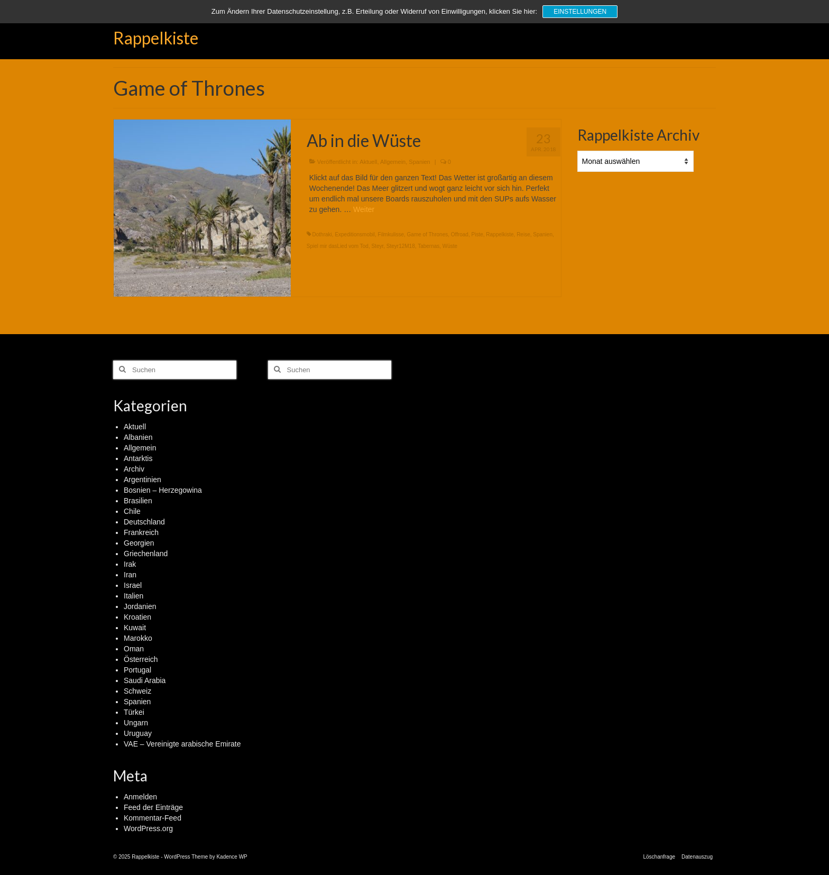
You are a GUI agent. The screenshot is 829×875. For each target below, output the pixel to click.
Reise (523, 234)
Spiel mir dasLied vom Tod (338, 246)
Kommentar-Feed (152, 818)
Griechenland (146, 553)
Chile (132, 511)
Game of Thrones (427, 234)
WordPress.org (148, 828)
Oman (134, 648)
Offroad (459, 234)
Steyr (377, 246)
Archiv (134, 469)
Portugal (137, 670)
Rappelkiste (155, 37)
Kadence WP (231, 857)
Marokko (138, 638)
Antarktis (138, 458)
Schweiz (137, 691)
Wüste (450, 246)
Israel (133, 585)
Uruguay (138, 733)
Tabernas (428, 246)
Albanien (138, 437)
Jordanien (140, 606)
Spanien (419, 162)
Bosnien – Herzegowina (163, 490)
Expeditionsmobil (355, 234)
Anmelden (140, 797)
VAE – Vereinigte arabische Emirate (182, 744)
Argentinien (142, 479)
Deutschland (144, 522)
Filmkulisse (391, 234)
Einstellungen (580, 11)
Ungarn (136, 723)
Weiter (363, 209)
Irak (130, 564)
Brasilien (138, 500)
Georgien (139, 543)
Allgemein (393, 162)
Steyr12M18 (400, 246)
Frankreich (141, 532)
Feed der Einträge (153, 807)
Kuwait (135, 627)
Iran (130, 574)
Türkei (134, 712)
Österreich (141, 659)
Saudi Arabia (144, 680)
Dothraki (322, 234)
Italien (133, 596)
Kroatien (137, 617)
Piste (477, 234)
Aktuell (368, 162)
